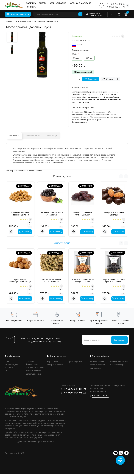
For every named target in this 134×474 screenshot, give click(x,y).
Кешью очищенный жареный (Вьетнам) (20, 213)
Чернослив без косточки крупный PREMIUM (114, 280)
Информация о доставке (11, 366)
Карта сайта (52, 361)
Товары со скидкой (55, 364)
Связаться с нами (33, 374)
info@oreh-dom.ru (98, 391)
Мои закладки (96, 368)
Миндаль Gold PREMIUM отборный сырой (83, 280)
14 (61, 286)
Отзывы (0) (52, 135)
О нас (7, 361)
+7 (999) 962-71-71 (115, 6)
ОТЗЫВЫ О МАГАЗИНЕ (80, 3)
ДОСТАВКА (31, 3)
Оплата (8, 370)
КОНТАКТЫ (31, 7)
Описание (14, 135)
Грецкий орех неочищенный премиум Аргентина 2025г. (20, 281)
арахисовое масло (19, 170)
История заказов (97, 364)
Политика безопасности (32, 362)
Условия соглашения (35, 367)
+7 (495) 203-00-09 (115, 3)
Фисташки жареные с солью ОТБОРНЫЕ (51, 280)
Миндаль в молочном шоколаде (114, 213)
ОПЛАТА (42, 3)
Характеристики (33, 135)
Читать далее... (84, 102)
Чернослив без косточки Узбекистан (52, 213)
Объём (74, 54)
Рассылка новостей (119, 361)
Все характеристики (80, 122)
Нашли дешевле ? (83, 72)
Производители (75, 361)
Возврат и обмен (33, 370)
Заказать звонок (100, 395)
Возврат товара (117, 364)
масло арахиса (35, 170)
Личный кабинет (97, 361)
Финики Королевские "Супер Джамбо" (82, 213)
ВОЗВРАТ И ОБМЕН (58, 3)
